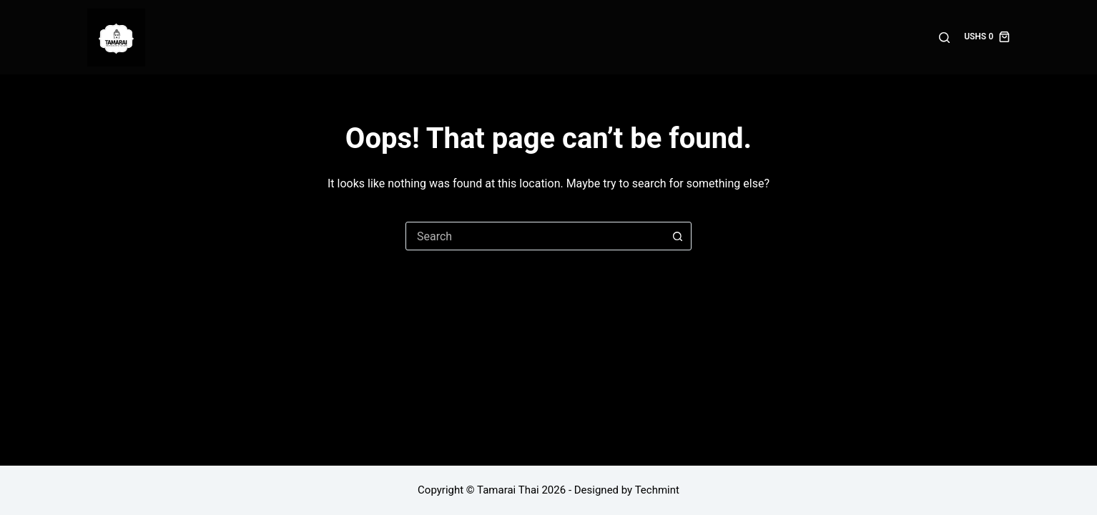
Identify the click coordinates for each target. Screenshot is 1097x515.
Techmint (657, 490)
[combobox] (535, 236)
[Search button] (677, 236)
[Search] (944, 37)
